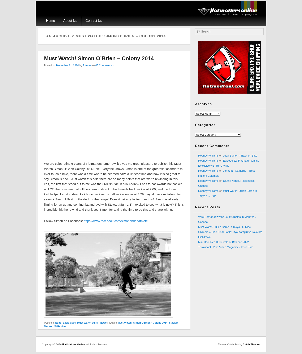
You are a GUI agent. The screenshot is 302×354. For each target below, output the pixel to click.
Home (50, 20)
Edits (58, 322)
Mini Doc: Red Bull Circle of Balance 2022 (223, 242)
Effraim (87, 65)
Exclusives (69, 322)
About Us (70, 20)
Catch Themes (251, 344)
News (103, 322)
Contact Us (93, 20)
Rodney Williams (208, 155)
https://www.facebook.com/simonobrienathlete (116, 221)
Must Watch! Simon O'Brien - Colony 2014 (143, 322)
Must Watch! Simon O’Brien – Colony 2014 (99, 58)
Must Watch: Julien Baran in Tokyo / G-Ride (224, 227)
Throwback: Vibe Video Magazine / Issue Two (225, 247)
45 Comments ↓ (104, 65)
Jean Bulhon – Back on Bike (240, 155)
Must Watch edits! (88, 322)
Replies (60, 326)
